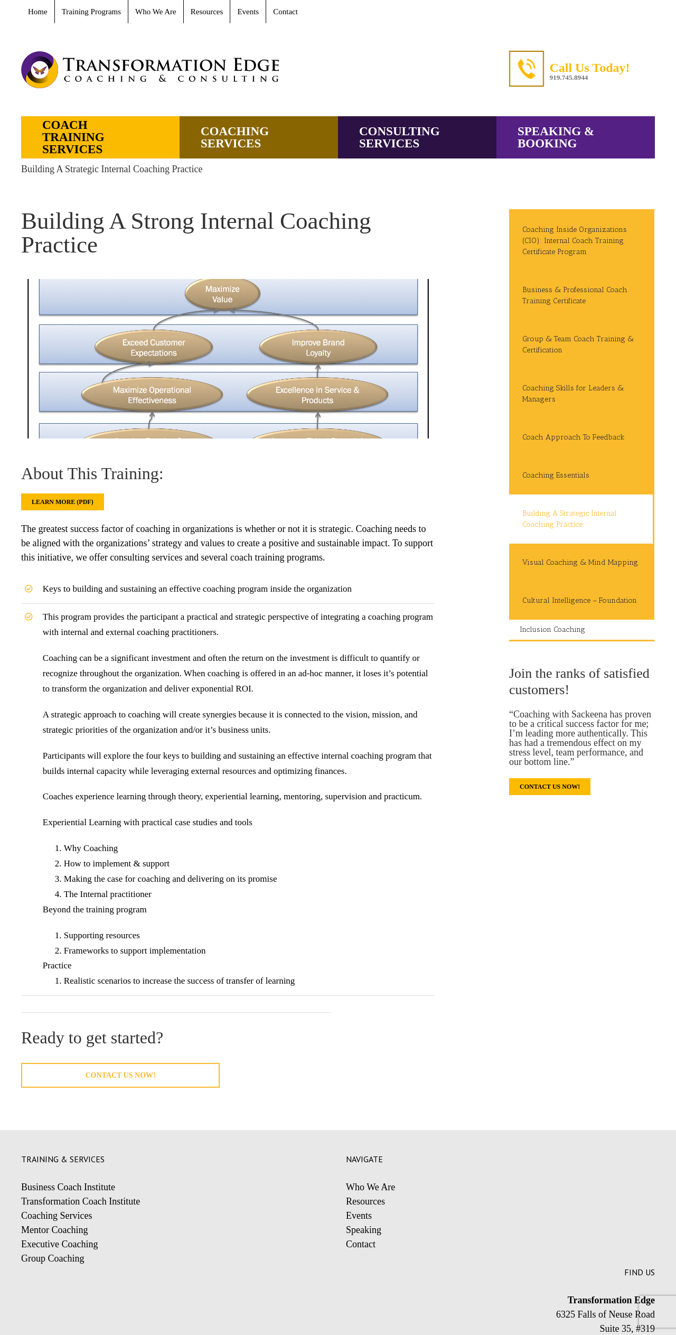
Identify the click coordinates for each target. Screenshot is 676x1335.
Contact (360, 1244)
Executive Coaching (59, 1244)
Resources (365, 1201)
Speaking (363, 1230)
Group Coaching (52, 1258)
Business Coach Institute (68, 1187)
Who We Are (370, 1187)
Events (359, 1215)
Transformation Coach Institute (80, 1201)
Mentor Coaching (54, 1230)
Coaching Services (56, 1215)
